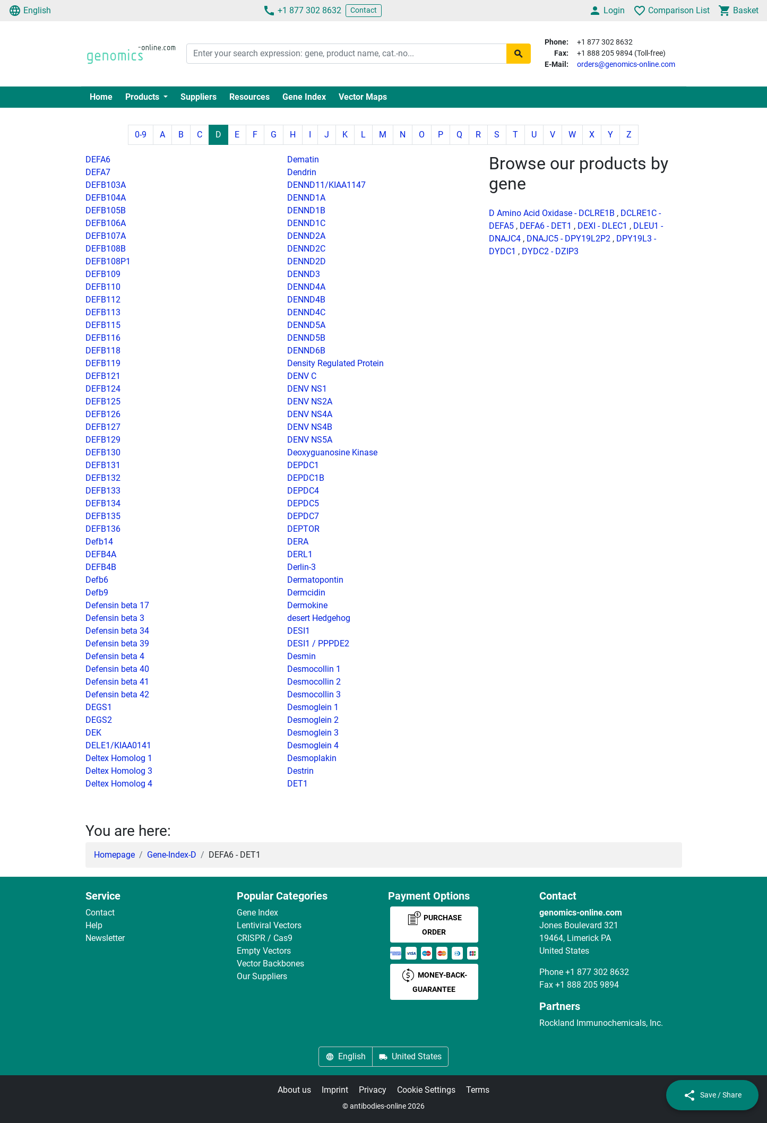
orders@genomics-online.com (626, 64)
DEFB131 (102, 465)
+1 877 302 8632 (302, 10)
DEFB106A (105, 223)
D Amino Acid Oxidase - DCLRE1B (552, 213)
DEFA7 (97, 172)
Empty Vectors (264, 951)
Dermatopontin (315, 580)
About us (294, 1090)
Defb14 (99, 542)
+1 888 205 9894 (587, 985)
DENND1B (306, 210)
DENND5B (306, 338)
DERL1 (300, 554)
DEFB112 (102, 300)
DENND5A (306, 325)
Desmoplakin (312, 758)
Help (93, 925)
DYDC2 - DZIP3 (550, 251)
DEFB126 (102, 414)
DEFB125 (102, 401)
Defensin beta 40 (117, 669)
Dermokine (307, 605)
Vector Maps (363, 97)
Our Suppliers (262, 976)
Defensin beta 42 (117, 694)
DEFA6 (97, 159)
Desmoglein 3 (313, 733)
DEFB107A (105, 236)
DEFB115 (102, 325)
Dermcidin (306, 593)
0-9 (140, 134)
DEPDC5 (303, 503)
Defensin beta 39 (117, 643)
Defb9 (96, 593)
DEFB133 (102, 491)
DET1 (297, 784)
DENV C (301, 376)
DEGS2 (98, 720)
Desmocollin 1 (314, 669)
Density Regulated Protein (335, 363)
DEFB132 (102, 478)
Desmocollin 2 (314, 682)
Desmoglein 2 (313, 720)
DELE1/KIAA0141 (118, 745)
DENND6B (306, 350)
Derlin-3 (301, 567)
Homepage (114, 855)
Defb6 (96, 580)
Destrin (300, 771)
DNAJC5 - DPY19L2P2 (568, 239)
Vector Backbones (270, 963)
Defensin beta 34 (117, 631)
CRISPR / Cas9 (264, 938)
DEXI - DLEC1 (602, 226)
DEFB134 (102, 503)
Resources (249, 97)
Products (143, 97)
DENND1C (306, 223)
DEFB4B (100, 567)
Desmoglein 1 (313, 707)
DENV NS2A (309, 401)
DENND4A (306, 287)
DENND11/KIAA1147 (326, 185)
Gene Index (304, 97)
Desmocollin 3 (314, 694)
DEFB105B (105, 210)
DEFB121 (102, 376)
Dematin (303, 159)
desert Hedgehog (318, 618)
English (29, 10)
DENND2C (306, 249)
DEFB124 (102, 389)
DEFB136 (102, 529)
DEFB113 (102, 312)
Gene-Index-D (171, 855)
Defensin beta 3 (114, 618)
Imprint (335, 1090)
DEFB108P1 (108, 261)
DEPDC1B (305, 478)
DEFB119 (102, 363)
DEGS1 (98, 707)
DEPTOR (303, 529)
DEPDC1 (303, 465)
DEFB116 (102, 338)
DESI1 (298, 631)
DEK (93, 733)
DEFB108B (105, 249)
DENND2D (306, 261)
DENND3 (303, 274)
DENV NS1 (307, 389)
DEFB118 (102, 350)
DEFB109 (102, 274)
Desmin (301, 656)
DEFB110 (102, 287)
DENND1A (306, 198)
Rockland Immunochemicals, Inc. (601, 1023)
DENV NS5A (309, 440)
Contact (363, 10)
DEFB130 (102, 452)
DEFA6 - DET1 (546, 226)
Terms (477, 1090)
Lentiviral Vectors (269, 925)
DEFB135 (102, 516)
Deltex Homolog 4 (118, 784)
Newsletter (105, 938)
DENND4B (306, 300)
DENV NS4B (309, 427)
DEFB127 (102, 427)
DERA (297, 542)
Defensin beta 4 (114, 656)
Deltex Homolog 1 (118, 758)
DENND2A (306, 236)
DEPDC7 (303, 516)
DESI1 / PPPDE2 (318, 643)
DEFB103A (105, 185)
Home (101, 97)
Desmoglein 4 (313, 745)
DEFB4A (100, 554)
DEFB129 (102, 440)
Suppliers (198, 97)
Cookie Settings (426, 1090)
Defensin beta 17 (117, 605)
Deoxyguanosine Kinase (332, 452)
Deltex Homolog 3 (118, 771)
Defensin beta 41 (117, 682)
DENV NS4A (309, 414)
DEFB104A (105, 198)
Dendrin (301, 172)
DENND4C (306, 312)
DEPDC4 (303, 491)
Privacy (372, 1090)
